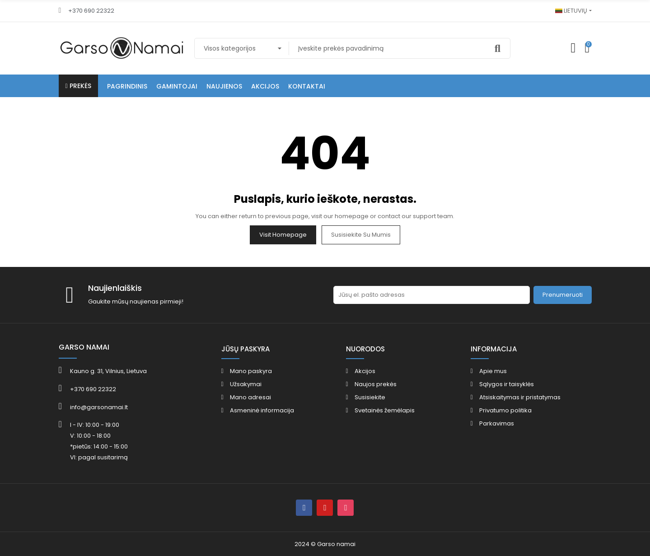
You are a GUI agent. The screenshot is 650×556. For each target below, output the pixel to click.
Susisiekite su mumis (361, 234)
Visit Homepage (283, 234)
